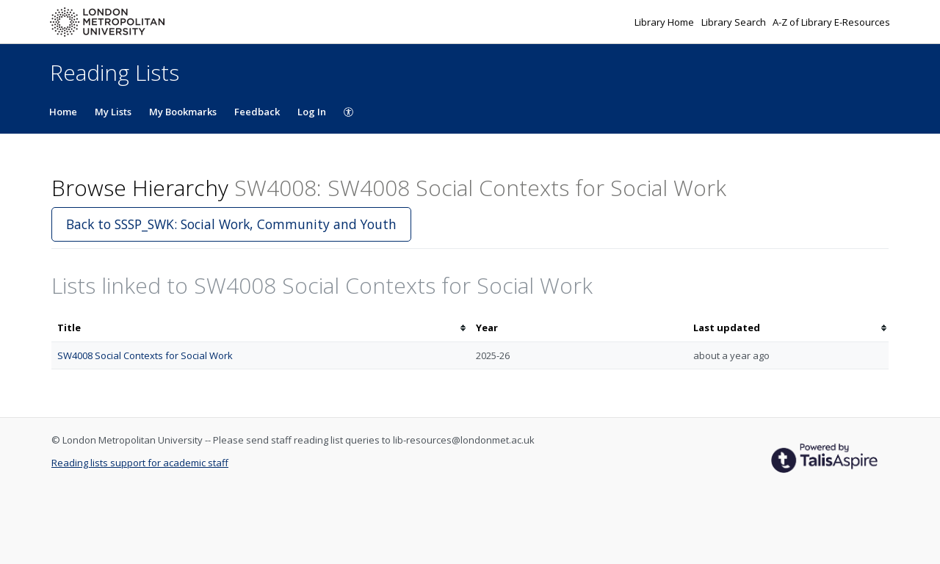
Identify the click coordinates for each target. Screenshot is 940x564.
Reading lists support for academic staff (139, 462)
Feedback (257, 111)
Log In (311, 111)
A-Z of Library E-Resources (831, 22)
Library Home (665, 22)
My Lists (113, 111)
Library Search (734, 22)
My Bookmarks (183, 111)
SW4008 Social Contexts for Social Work (145, 355)
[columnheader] (260, 327)
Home (63, 111)
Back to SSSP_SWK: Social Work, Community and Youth (231, 224)
